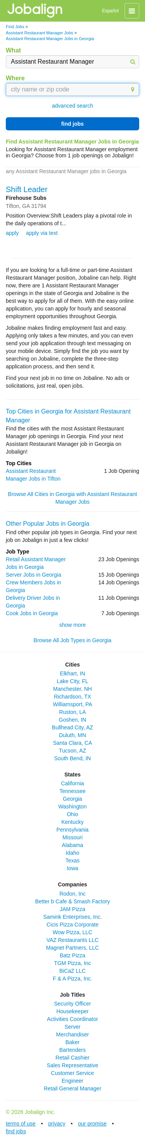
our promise (92, 1123)
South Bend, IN (72, 758)
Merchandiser (72, 1034)
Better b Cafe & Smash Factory (72, 901)
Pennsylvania (72, 830)
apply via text (42, 233)
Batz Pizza (72, 955)
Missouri (72, 837)
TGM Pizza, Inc (72, 963)
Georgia (72, 799)
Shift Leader (27, 189)
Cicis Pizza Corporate (72, 924)
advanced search (72, 106)
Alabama (72, 845)
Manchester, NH (72, 689)
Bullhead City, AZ (72, 727)
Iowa (72, 868)
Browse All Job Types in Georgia (72, 640)
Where (15, 78)
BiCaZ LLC (72, 971)
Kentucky (72, 822)
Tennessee (73, 791)
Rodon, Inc (73, 894)
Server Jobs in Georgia (33, 575)
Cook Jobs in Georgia (32, 613)
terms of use (21, 1123)
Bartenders (72, 1050)
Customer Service (72, 1073)
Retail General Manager (72, 1088)
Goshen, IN (72, 720)
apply (12, 233)
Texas (72, 860)
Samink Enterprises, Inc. (72, 917)
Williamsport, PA (72, 704)
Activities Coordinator (72, 1019)
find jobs (72, 124)
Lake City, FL (72, 681)
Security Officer (72, 1004)
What (13, 50)
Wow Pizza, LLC (72, 932)
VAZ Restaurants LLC (72, 940)
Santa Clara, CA (72, 743)
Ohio (72, 814)
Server (72, 1027)
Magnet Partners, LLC (72, 948)
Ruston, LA (72, 712)
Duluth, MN (72, 735)
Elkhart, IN (72, 673)
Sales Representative (72, 1065)
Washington (72, 806)
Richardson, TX (72, 697)
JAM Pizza (72, 909)
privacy (56, 1123)
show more (72, 625)
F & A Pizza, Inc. (72, 978)
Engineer (72, 1081)
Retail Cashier (73, 1058)
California (72, 783)
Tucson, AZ (72, 751)
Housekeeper (72, 1011)
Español (110, 10)
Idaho (72, 853)
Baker (72, 1042)
